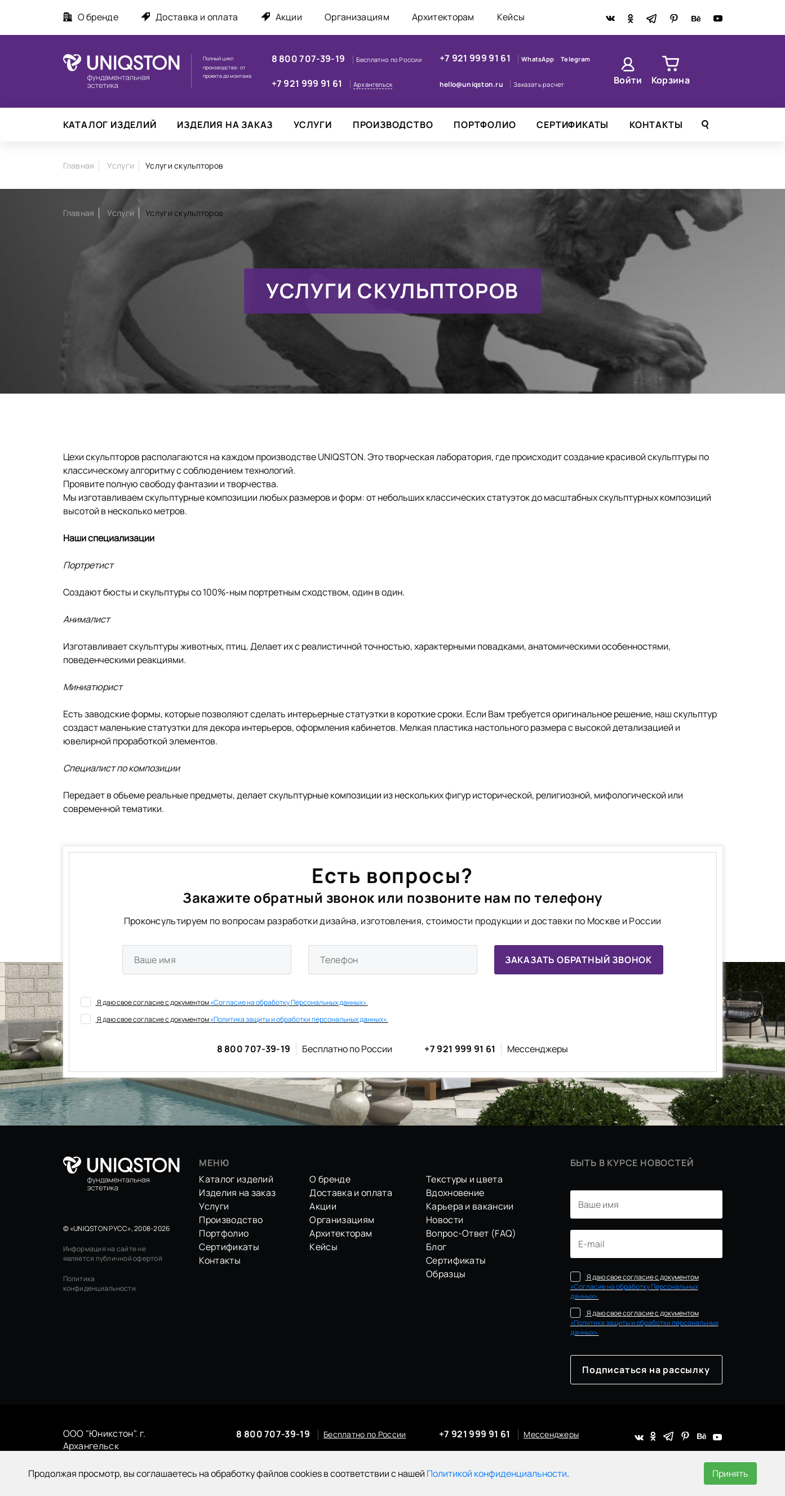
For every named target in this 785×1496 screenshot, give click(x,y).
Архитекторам (443, 17)
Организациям (357, 17)
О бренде (91, 17)
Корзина (670, 80)
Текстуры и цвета (464, 1179)
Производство (393, 124)
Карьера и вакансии (470, 1206)
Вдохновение (455, 1192)
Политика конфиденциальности (99, 1283)
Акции (282, 17)
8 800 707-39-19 (309, 58)
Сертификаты (572, 124)
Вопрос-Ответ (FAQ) (471, 1233)
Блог (436, 1247)
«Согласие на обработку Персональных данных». (289, 1002)
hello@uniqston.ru (472, 84)
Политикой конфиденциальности (497, 1473)
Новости (444, 1219)
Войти (628, 80)
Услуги (313, 124)
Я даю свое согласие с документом (224, 1002)
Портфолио (485, 124)
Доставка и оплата (189, 17)
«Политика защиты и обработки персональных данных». (299, 1019)
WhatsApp (538, 59)
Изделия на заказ (225, 124)
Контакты (655, 124)
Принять (730, 1473)
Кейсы (511, 17)
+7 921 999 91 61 (308, 83)
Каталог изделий (110, 124)
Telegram (575, 59)
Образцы (445, 1274)
